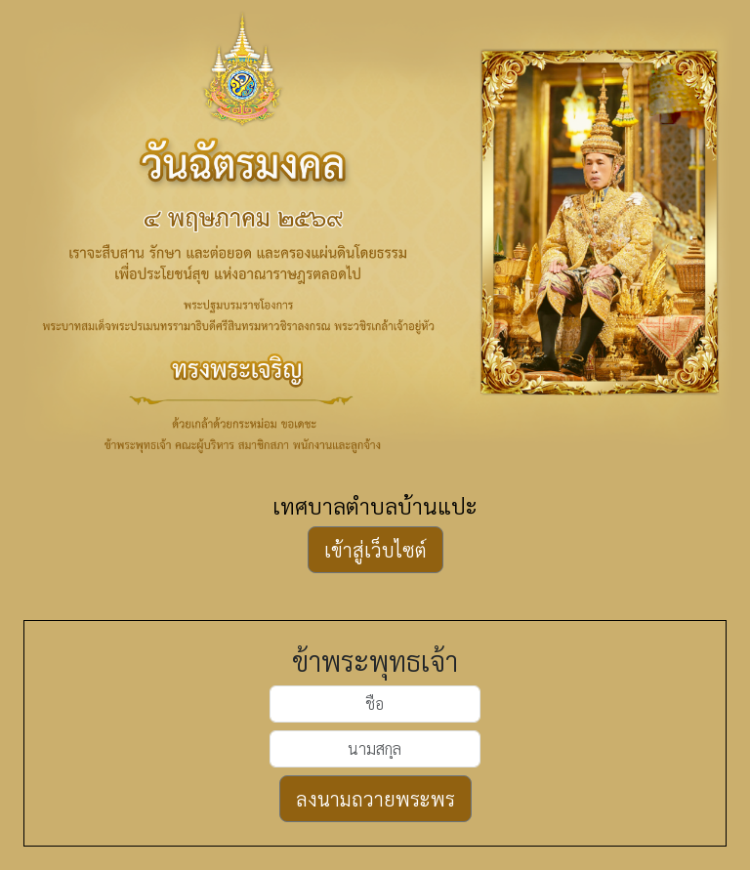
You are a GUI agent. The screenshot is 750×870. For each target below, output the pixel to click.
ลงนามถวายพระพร (375, 798)
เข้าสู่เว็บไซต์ (375, 549)
